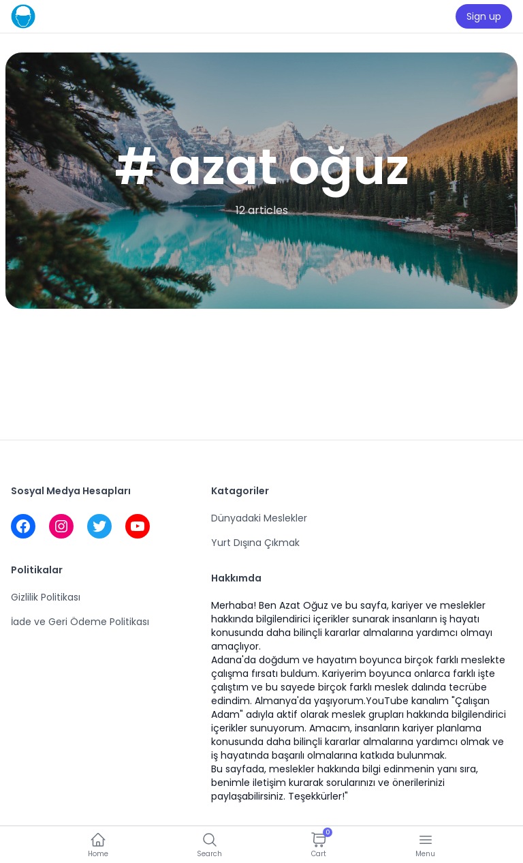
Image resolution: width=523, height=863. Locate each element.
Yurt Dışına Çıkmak (255, 542)
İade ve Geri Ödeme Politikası (80, 622)
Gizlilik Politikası (45, 597)
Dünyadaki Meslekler (259, 518)
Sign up (483, 16)
